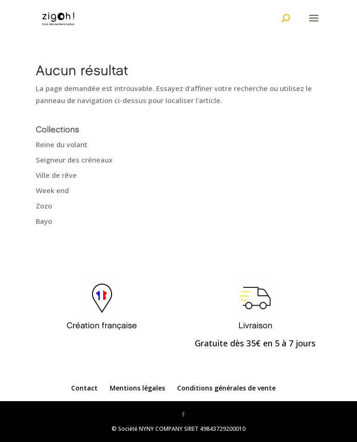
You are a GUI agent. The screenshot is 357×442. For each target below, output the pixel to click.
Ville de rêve (56, 175)
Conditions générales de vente (226, 388)
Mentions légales (137, 388)
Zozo (44, 205)
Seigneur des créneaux (74, 159)
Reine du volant (61, 144)
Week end (52, 190)
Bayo (44, 221)
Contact (84, 388)
